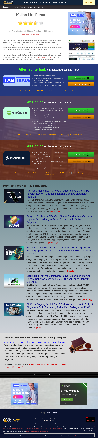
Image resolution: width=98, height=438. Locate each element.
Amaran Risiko (53, 418)
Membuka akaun (88, 79)
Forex (26, 2)
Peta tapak (51, 420)
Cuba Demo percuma (88, 83)
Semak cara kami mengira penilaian (30, 34)
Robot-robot (47, 2)
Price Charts (89, 2)
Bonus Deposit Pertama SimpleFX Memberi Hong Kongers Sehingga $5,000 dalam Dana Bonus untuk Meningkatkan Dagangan (59, 250)
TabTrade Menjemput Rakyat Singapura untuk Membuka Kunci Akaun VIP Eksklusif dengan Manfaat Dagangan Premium (57, 193)
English (54, 413)
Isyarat (55, 2)
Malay (23, 7)
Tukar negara (90, 420)
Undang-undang (62, 418)
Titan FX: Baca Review (26, 143)
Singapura (7, 7)
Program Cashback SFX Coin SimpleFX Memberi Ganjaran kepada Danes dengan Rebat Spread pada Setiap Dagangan (59, 219)
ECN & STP (62, 2)
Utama (16, 7)
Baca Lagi (74, 435)
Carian (46, 420)
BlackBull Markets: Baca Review (26, 181)
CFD (40, 2)
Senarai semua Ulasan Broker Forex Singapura (49, 375)
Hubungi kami (42, 418)
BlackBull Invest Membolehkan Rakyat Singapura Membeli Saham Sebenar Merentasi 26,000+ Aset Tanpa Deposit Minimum (59, 278)
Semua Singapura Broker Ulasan (71, 99)
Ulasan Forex (32, 7)
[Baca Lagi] (55, 211)
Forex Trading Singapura (44, 57)
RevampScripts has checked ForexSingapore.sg (36, 431)
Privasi (47, 418)
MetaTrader (33, 2)
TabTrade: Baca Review (26, 99)
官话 (48, 413)
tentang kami (35, 418)
